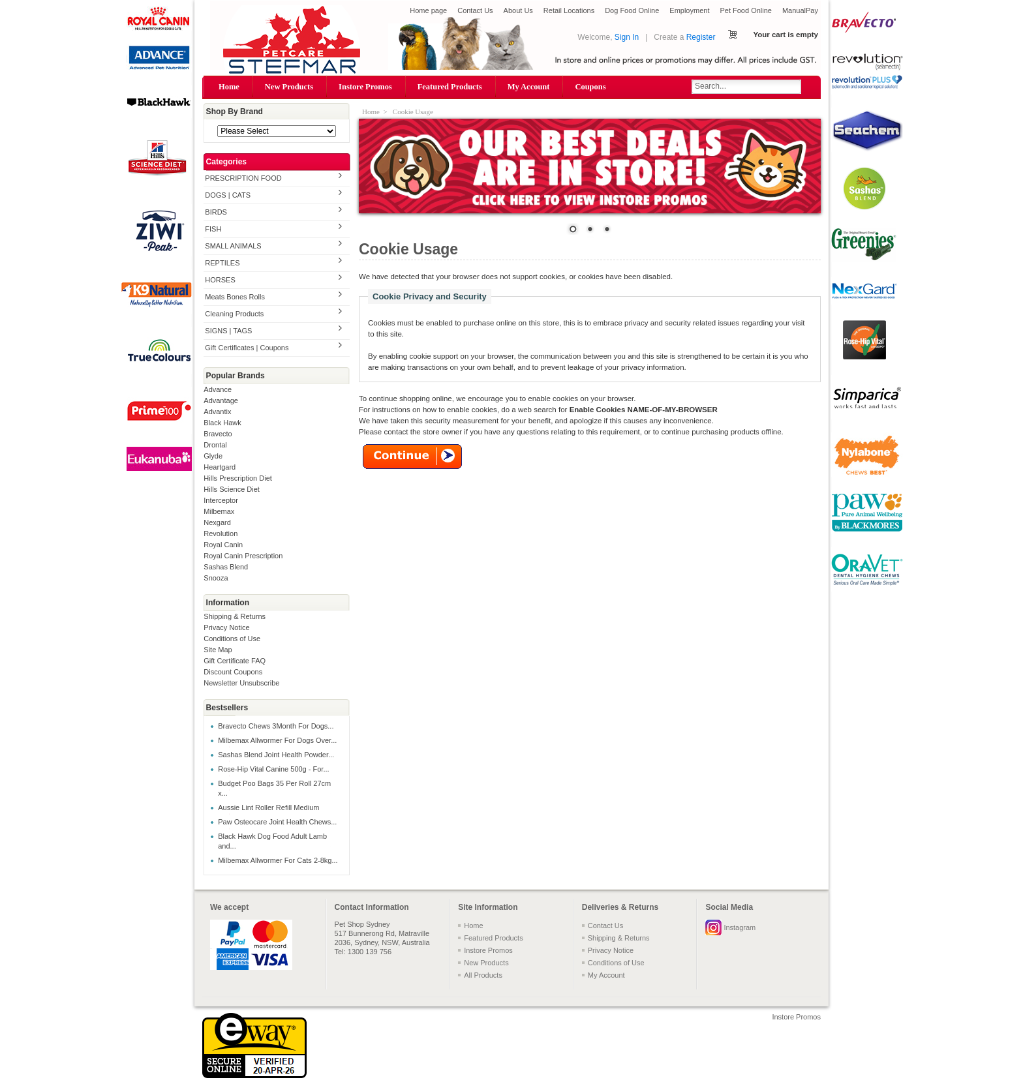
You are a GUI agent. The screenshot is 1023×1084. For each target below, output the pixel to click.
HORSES (220, 280)
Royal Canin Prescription (243, 556)
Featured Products (450, 86)
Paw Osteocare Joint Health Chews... (277, 822)
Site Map (218, 650)
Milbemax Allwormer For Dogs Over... (277, 740)
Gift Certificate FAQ (235, 661)
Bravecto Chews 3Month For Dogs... (275, 726)
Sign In (627, 37)
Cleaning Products (234, 314)
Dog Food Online (632, 10)
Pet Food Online (746, 10)
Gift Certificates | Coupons (246, 348)
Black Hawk (222, 423)
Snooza (216, 578)
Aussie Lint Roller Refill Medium (268, 807)
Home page (428, 10)
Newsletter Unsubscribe (241, 683)
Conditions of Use (232, 638)
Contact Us (475, 10)
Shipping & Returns (235, 616)
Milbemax (219, 511)
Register (701, 37)
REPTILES (222, 263)
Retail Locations (568, 10)
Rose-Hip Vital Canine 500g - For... (273, 769)
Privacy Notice (226, 627)
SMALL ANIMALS (233, 246)
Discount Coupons (233, 672)
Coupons (590, 86)
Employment (689, 10)
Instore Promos (365, 86)
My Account (529, 86)
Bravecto (218, 434)
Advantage (221, 400)
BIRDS (216, 212)
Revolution (220, 533)
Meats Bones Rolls (235, 297)
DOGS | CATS (228, 195)
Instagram (740, 927)
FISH (213, 229)
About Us (518, 10)
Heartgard (220, 467)
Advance (218, 389)
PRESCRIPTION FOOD (243, 178)
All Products (483, 975)
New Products (289, 86)
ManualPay (800, 10)
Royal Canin (223, 545)
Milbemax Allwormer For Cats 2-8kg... (277, 860)
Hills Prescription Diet (238, 478)
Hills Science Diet (232, 489)
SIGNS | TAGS (228, 331)
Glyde (213, 456)
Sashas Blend (226, 567)
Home (229, 86)
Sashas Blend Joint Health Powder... (276, 755)
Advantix (217, 411)
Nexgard (217, 522)
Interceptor (221, 500)
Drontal (215, 445)
